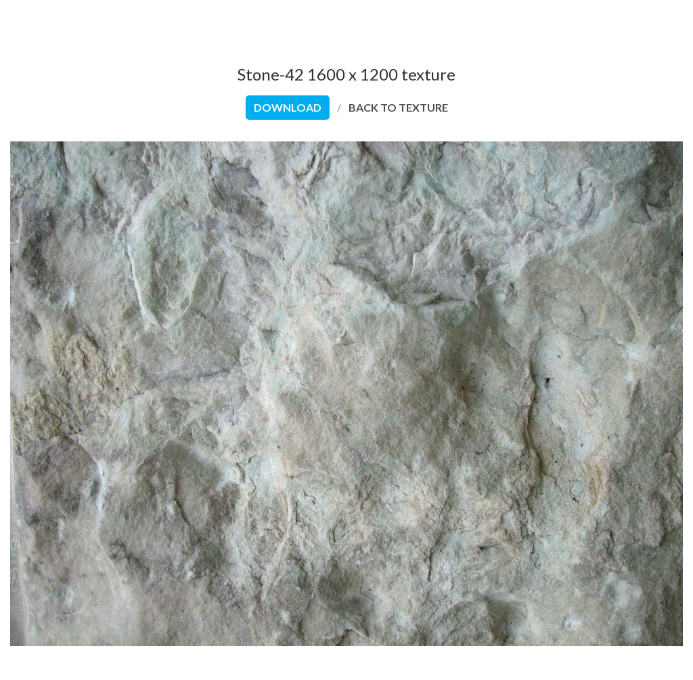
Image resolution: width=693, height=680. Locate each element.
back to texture (398, 107)
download (287, 107)
